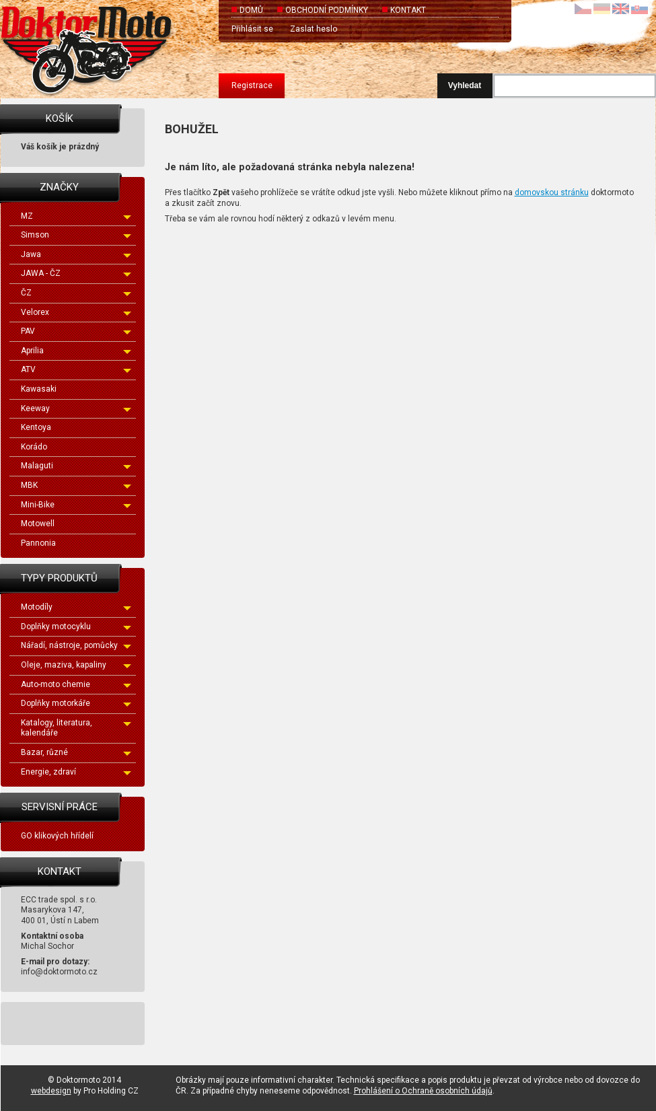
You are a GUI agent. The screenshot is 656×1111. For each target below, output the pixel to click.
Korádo (34, 447)
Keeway (76, 408)
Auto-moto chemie (76, 684)
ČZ (76, 292)
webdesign (51, 1091)
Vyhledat (465, 85)
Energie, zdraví (76, 772)
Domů (251, 10)
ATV (76, 369)
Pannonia (38, 543)
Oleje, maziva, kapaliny (76, 665)
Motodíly (76, 607)
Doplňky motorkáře (76, 703)
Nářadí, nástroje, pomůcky (76, 645)
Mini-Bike (76, 504)
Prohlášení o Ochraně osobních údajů (423, 1091)
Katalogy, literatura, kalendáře (76, 728)
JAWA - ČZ (76, 273)
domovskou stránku (552, 192)
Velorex (76, 312)
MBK (76, 485)
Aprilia (76, 350)
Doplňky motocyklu (76, 626)
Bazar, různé (76, 752)
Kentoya (36, 427)
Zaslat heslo (313, 29)
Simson (76, 235)
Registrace (251, 85)
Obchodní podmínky (326, 10)
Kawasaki (39, 389)
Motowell (37, 523)
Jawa (76, 254)
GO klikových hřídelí (57, 835)
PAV (76, 331)
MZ (76, 216)
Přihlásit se (252, 29)
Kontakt (408, 10)
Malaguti (76, 465)
